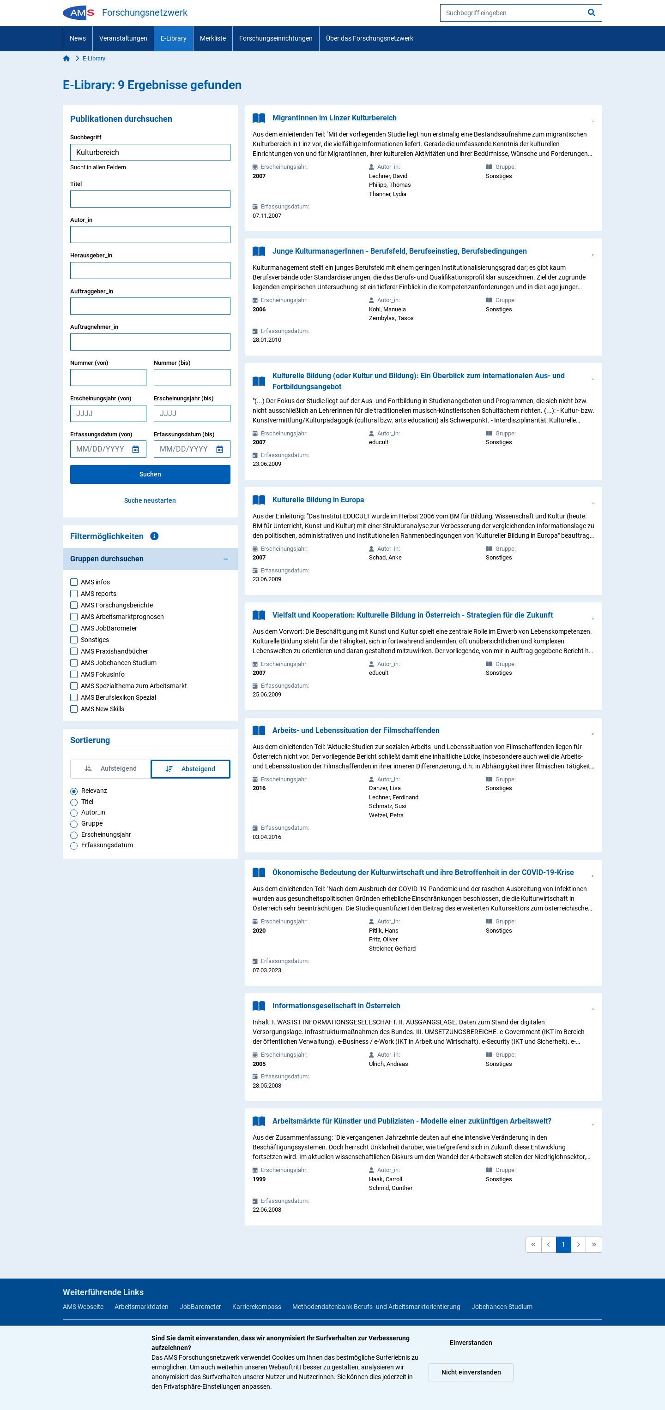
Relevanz (94, 790)
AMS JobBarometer (109, 628)
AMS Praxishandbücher (114, 651)
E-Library (174, 38)
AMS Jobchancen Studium (119, 662)
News (78, 38)
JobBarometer (200, 1306)
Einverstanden (471, 1342)
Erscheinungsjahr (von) (101, 398)
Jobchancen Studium (502, 1306)
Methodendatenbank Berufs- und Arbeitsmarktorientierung (376, 1306)
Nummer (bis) (172, 362)
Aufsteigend (111, 768)
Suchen (150, 474)
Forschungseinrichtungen (276, 38)
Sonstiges (95, 639)
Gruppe (92, 823)
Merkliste (213, 38)
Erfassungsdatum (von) (101, 434)
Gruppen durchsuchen (107, 558)
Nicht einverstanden (471, 1372)
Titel (76, 183)
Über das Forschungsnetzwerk (369, 38)
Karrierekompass (256, 1306)
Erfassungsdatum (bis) (184, 434)
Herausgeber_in (91, 255)
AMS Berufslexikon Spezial (118, 697)
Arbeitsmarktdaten (142, 1306)
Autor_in (81, 219)
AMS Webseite (83, 1306)
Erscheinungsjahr (106, 834)
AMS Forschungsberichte (117, 605)
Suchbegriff (86, 137)
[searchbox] (521, 13)
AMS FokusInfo (103, 674)
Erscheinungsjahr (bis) (184, 398)
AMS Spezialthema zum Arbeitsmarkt (134, 686)
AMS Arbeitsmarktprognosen (122, 616)
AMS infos (95, 582)
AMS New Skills (102, 709)
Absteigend (190, 769)
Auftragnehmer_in (94, 326)
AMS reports (98, 593)
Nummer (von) (89, 362)
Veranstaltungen (123, 38)
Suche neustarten (150, 500)
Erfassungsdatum (107, 845)
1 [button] (563, 1244)
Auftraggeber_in (91, 291)
